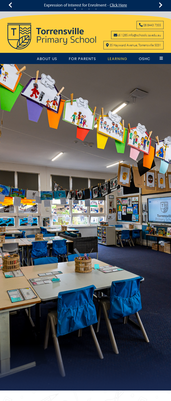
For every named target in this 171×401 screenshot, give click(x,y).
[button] (161, 58)
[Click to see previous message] (11, 5)
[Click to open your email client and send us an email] (137, 35)
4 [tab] (96, 9)
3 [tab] (89, 9)
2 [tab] (82, 9)
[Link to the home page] (51, 36)
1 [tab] (75, 9)
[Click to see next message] (159, 5)
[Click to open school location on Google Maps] (133, 45)
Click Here (118, 5)
